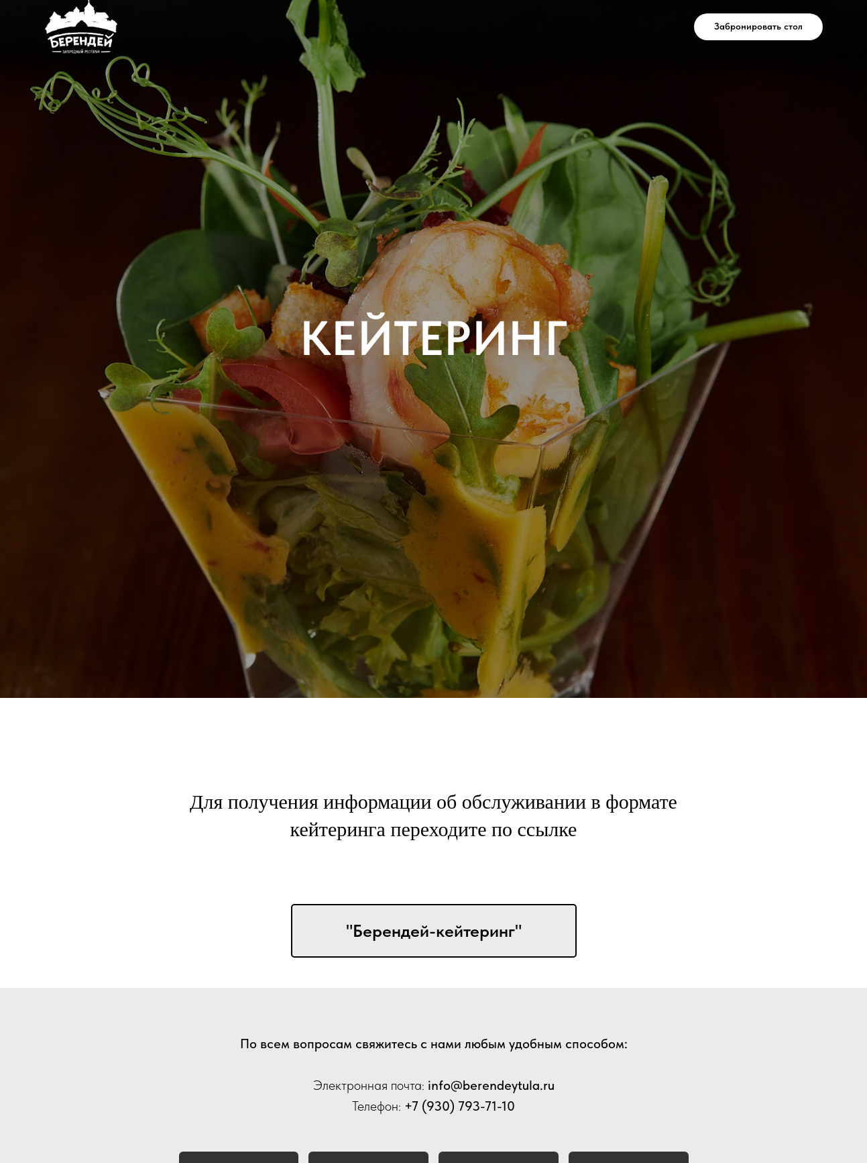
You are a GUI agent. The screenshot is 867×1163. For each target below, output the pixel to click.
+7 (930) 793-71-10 (459, 1106)
